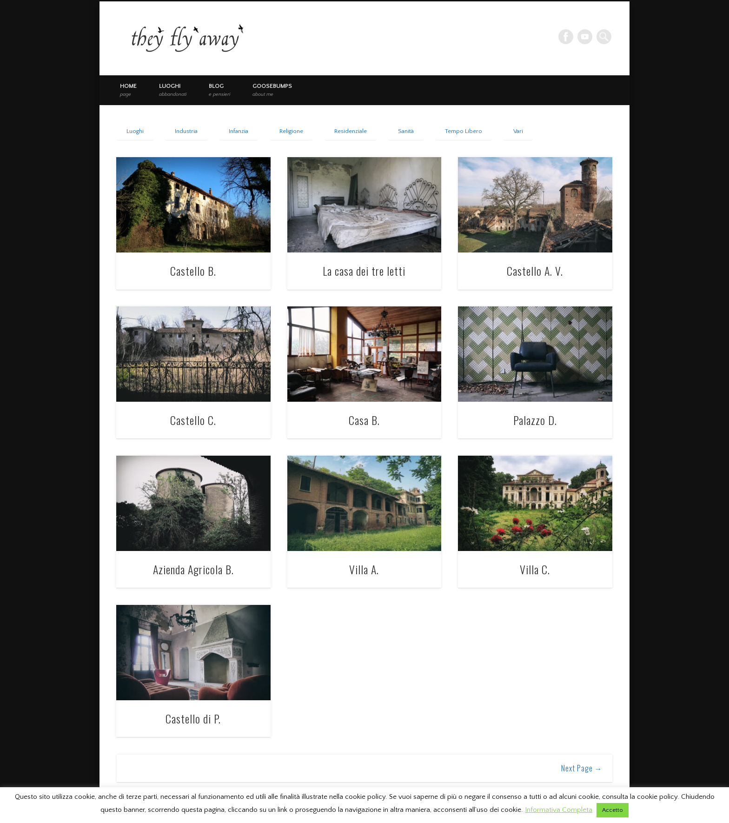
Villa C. (535, 569)
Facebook (565, 36)
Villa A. (364, 569)
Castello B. (193, 270)
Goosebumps (272, 90)
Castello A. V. (535, 270)
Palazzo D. (535, 420)
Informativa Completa (558, 810)
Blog (219, 90)
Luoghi (172, 90)
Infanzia (238, 131)
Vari (518, 131)
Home (128, 90)
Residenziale (350, 131)
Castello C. (193, 420)
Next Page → (582, 768)
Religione (291, 131)
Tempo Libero (463, 131)
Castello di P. (193, 718)
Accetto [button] (612, 810)
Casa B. (364, 420)
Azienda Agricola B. (193, 569)
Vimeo (584, 36)
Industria (186, 131)
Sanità (406, 131)
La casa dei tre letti (364, 270)
